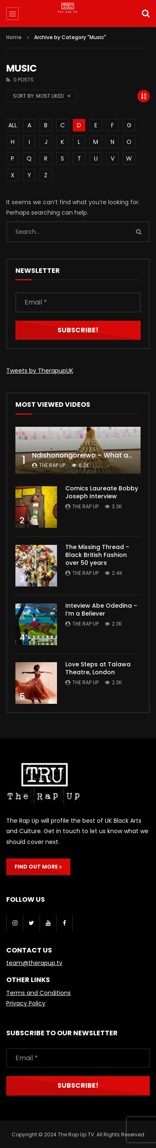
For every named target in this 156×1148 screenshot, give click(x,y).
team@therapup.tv (34, 963)
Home (14, 37)
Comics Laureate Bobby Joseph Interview (101, 492)
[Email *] (78, 302)
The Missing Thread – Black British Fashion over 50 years (97, 555)
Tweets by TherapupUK (39, 370)
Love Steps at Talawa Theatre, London (98, 668)
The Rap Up (52, 465)
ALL (12, 125)
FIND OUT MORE (38, 866)
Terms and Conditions (38, 993)
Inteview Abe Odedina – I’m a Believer (101, 609)
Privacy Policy (25, 1003)
